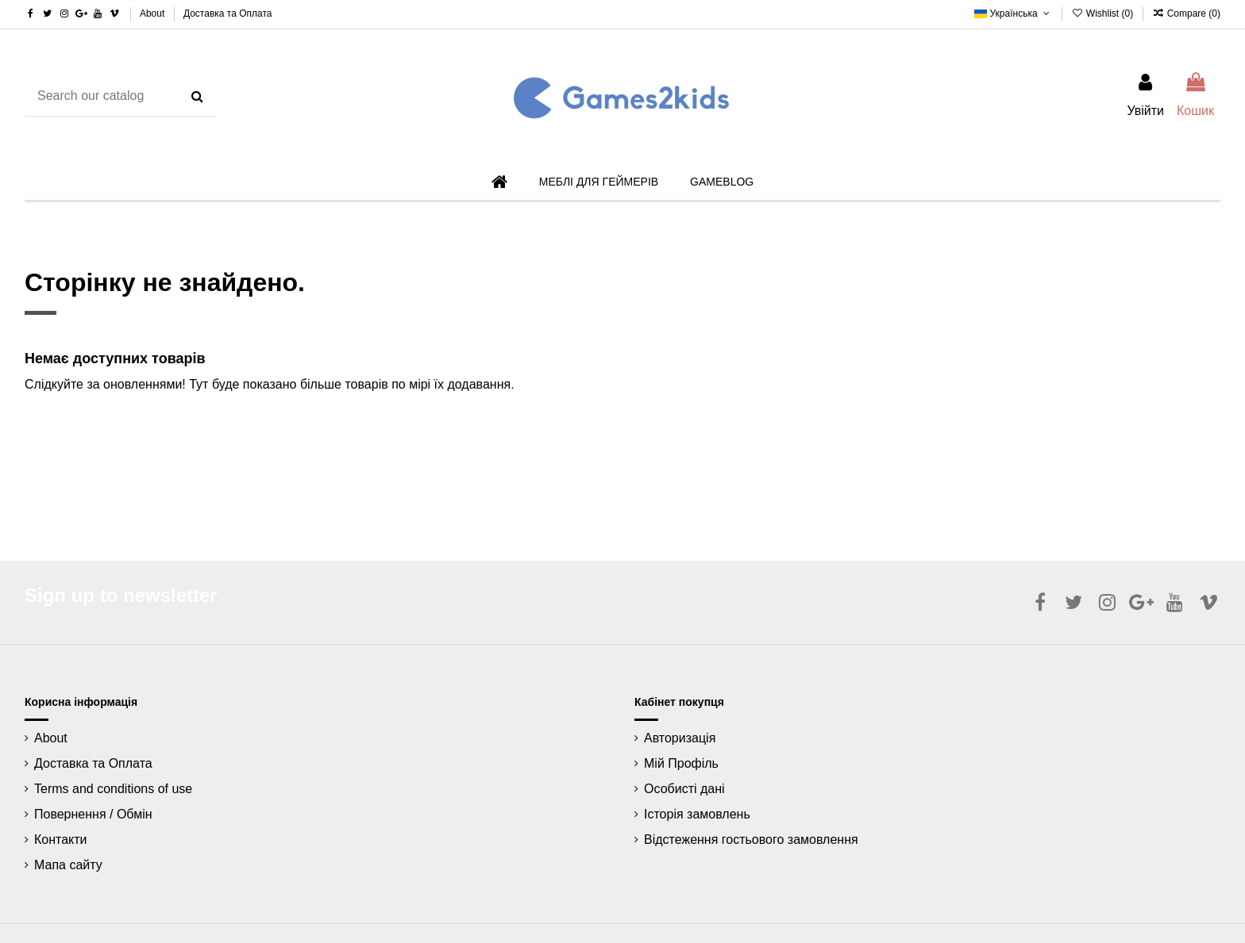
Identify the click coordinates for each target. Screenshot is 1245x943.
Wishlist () (1103, 13)
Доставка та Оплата (227, 13)
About (154, 13)
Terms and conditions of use (113, 788)
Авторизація (679, 738)
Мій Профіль (681, 763)
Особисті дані (684, 788)
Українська (1013, 13)
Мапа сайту (68, 865)
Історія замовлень (697, 814)
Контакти (60, 839)
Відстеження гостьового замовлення (751, 839)
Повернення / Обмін (93, 814)
